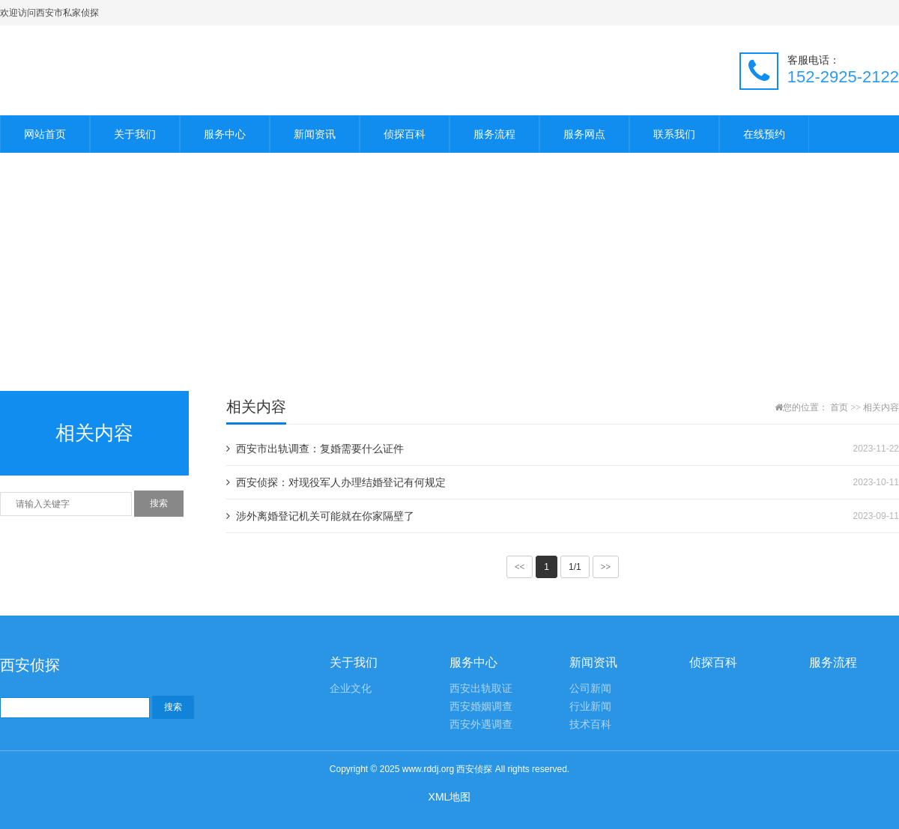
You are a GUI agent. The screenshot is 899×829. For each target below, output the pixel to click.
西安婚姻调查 (481, 706)
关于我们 (135, 134)
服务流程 (494, 134)
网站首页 (45, 134)
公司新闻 (590, 688)
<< (520, 567)
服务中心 (225, 134)
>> (606, 567)
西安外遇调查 (481, 724)
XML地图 (450, 797)
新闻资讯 (315, 134)
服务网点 (584, 134)
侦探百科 (405, 134)
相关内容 (881, 407)
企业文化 (351, 688)
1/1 (575, 567)
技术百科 (590, 724)
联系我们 (674, 134)
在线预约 (764, 134)
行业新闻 (590, 706)
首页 (839, 407)
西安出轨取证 (481, 688)
